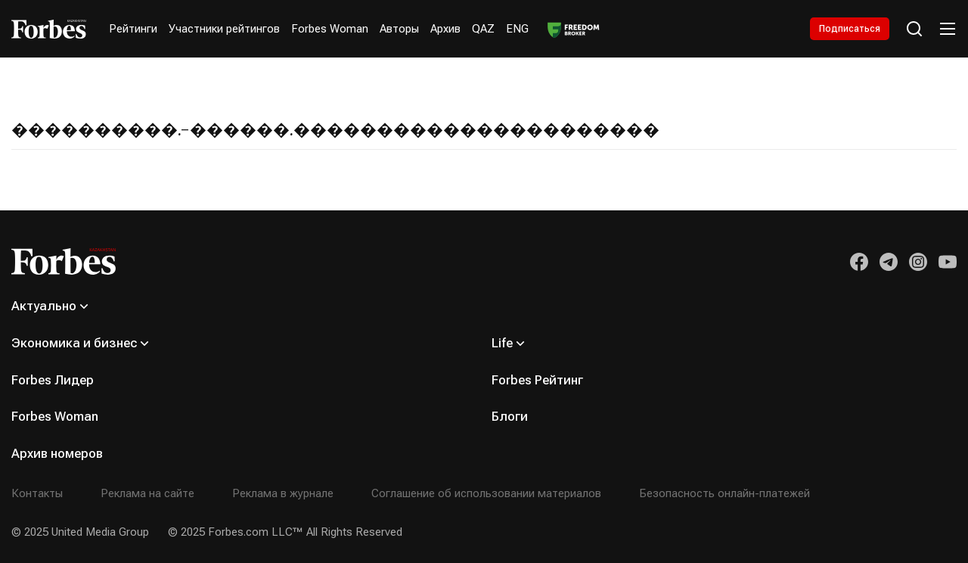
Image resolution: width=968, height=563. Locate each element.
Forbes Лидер (52, 379)
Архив (445, 29)
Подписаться (849, 28)
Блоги (510, 416)
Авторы (399, 29)
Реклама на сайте (147, 493)
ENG (517, 29)
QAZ (483, 29)
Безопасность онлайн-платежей (724, 493)
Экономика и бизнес (74, 342)
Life (502, 342)
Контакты (37, 493)
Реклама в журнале (283, 493)
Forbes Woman (329, 29)
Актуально (43, 305)
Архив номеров (57, 453)
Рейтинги (133, 29)
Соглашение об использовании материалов (486, 493)
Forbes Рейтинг (537, 379)
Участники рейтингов (224, 29)
